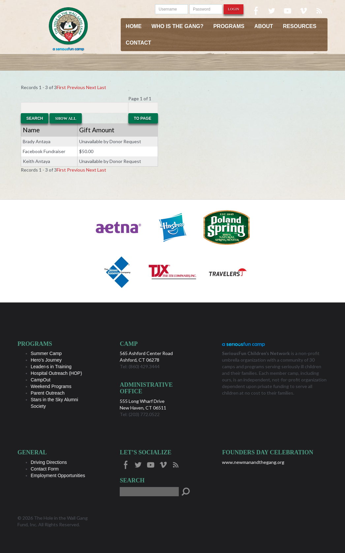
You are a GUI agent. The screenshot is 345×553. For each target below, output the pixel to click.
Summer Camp (46, 353)
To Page (143, 118)
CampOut (40, 379)
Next (91, 87)
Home (133, 26)
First (61, 87)
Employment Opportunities (58, 475)
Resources (299, 26)
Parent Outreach (48, 393)
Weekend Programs (51, 386)
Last (101, 87)
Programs (228, 26)
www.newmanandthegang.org (253, 462)
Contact (138, 43)
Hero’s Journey (46, 360)
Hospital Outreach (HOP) (56, 373)
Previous (76, 87)
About (263, 26)
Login (233, 9)
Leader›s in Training (51, 366)
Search (34, 118)
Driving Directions (49, 462)
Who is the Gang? (177, 26)
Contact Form (45, 469)
